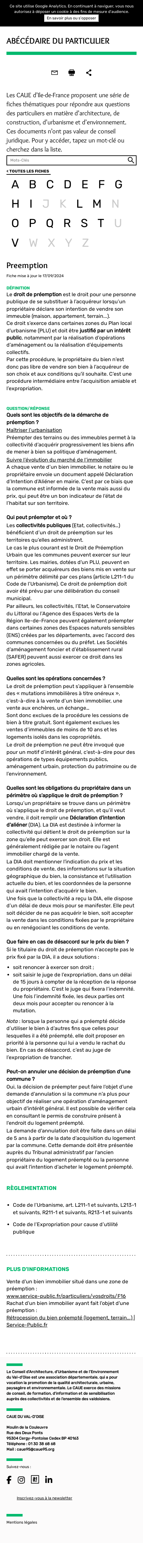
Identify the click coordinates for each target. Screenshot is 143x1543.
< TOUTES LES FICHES (27, 171)
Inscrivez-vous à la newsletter (44, 1498)
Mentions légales (21, 1522)
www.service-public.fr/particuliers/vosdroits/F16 (66, 1296)
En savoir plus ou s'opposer (71, 18)
